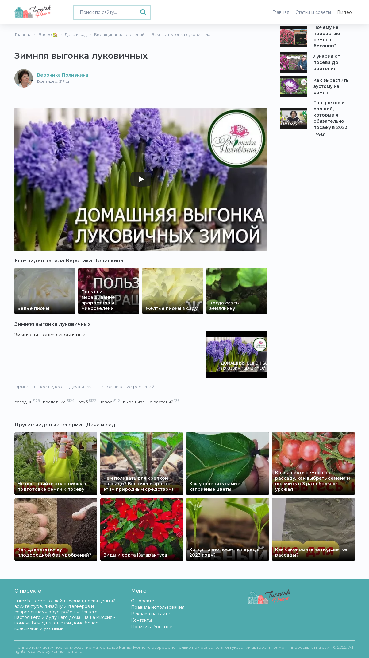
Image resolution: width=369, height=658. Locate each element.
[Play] (140, 179)
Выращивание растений (127, 387)
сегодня (27, 401)
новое (109, 401)
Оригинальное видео (38, 387)
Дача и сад (81, 387)
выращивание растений (151, 401)
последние (59, 401)
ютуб (87, 401)
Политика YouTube (151, 626)
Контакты (141, 620)
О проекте (142, 601)
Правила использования (157, 607)
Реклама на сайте (150, 613)
